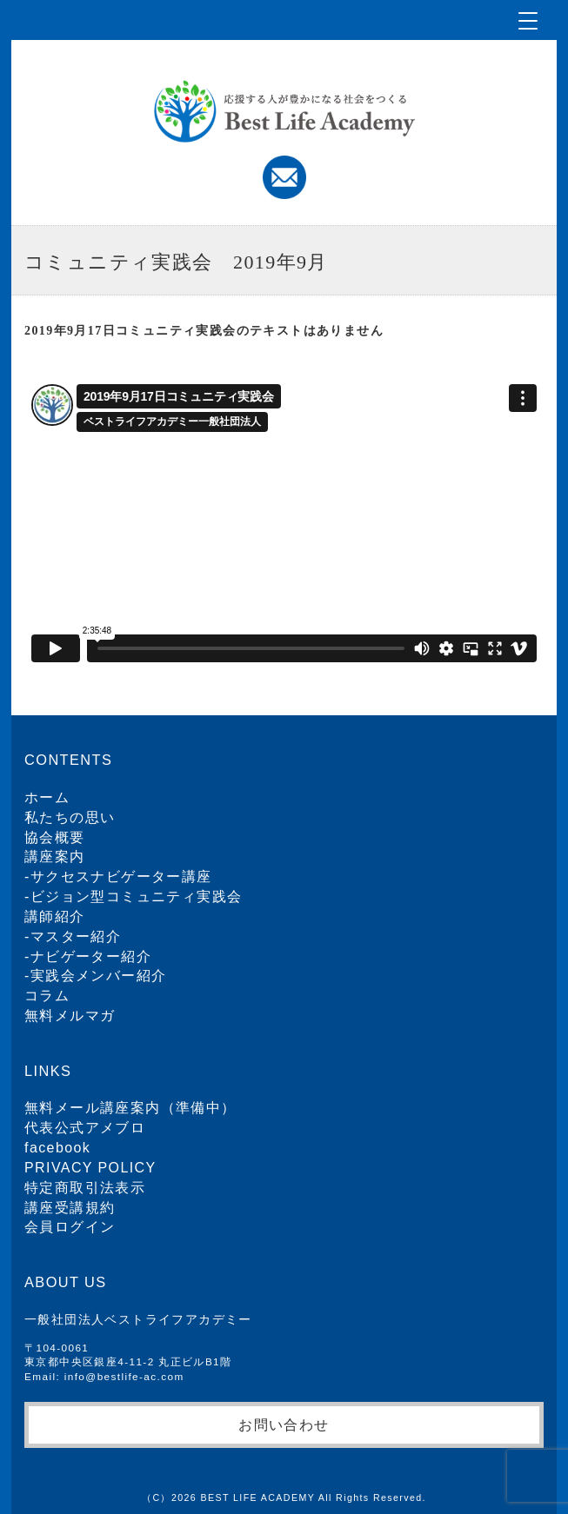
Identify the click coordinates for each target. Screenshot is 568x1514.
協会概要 (54, 837)
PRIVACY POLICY (90, 1167)
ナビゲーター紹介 (90, 956)
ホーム (47, 797)
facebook (57, 1147)
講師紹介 (54, 916)
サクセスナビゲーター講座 (121, 876)
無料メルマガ (69, 1015)
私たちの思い (69, 817)
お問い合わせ (283, 1424)
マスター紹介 (75, 936)
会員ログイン (69, 1226)
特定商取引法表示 (84, 1187)
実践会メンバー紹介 (98, 975)
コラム (47, 995)
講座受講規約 (69, 1207)
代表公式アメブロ (84, 1127)
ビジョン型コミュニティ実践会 (136, 896)
